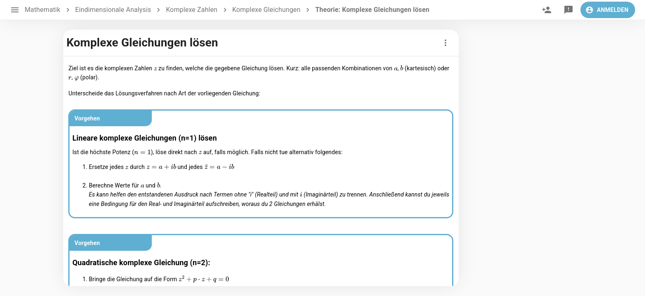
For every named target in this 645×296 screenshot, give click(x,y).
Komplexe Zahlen (191, 10)
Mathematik (42, 10)
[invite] (547, 10)
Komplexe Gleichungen (266, 10)
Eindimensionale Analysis (113, 10)
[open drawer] (15, 10)
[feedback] (568, 10)
